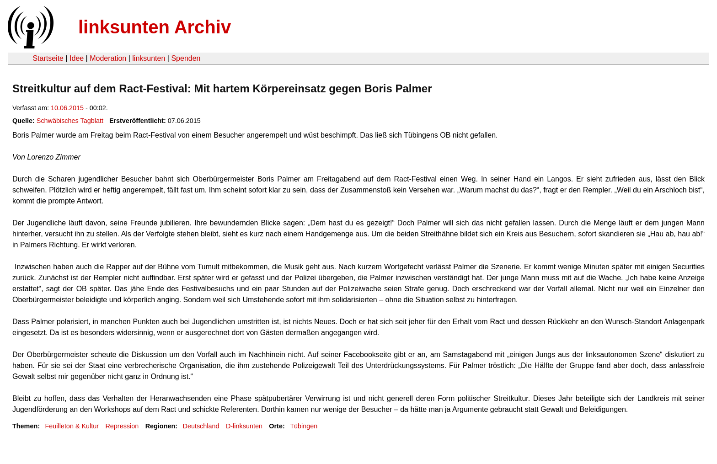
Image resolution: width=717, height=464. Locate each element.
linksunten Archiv (154, 27)
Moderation (108, 58)
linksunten (148, 58)
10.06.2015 (67, 108)
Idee (77, 58)
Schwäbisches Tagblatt (70, 120)
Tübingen (303, 426)
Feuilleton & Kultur (72, 426)
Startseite (48, 58)
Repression (122, 426)
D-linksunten (244, 426)
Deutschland (201, 426)
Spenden (185, 58)
